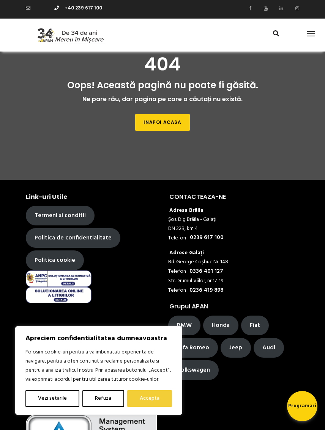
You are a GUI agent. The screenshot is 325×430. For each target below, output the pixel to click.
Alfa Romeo (193, 348)
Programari (302, 406)
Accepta (149, 398)
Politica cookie (55, 260)
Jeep (235, 348)
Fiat (255, 325)
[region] (98, 370)
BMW (184, 325)
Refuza (103, 398)
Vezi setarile (52, 398)
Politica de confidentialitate (73, 238)
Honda (221, 325)
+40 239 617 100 (78, 8)
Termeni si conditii (60, 215)
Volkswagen (193, 370)
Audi (268, 348)
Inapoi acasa (162, 122)
